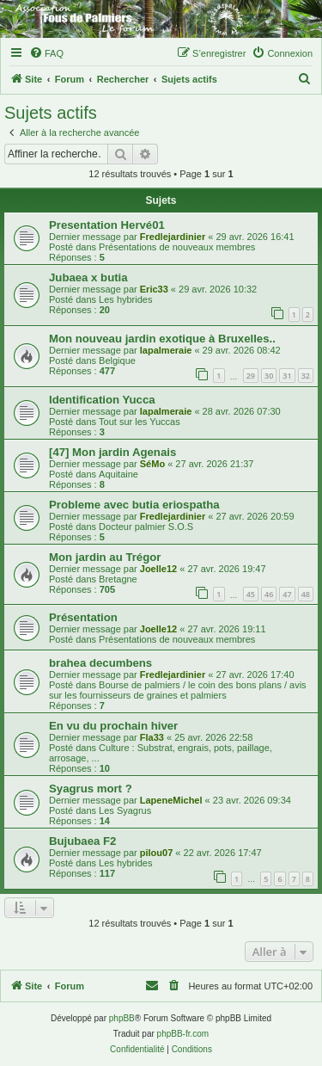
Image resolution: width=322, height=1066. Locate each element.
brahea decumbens (100, 662)
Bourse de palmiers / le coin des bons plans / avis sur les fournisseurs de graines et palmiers (178, 690)
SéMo (152, 464)
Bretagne (118, 579)
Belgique (117, 360)
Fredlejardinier (172, 236)
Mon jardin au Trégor (105, 557)
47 (287, 594)
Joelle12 (158, 569)
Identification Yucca (102, 399)
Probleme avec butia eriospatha (134, 504)
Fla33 (152, 737)
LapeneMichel (171, 800)
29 (250, 375)
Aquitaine (118, 474)
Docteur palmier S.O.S (146, 526)
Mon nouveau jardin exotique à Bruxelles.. (162, 338)
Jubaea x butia (88, 277)
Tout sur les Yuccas (139, 421)
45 (250, 594)
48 (305, 594)
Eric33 (154, 289)
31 (287, 375)
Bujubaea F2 (82, 841)
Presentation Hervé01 (107, 225)
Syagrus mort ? (90, 788)
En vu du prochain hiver (113, 725)
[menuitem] (46, 53)
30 (268, 375)
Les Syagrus (125, 810)
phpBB (122, 1018)
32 (305, 375)
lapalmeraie (166, 350)
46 (268, 594)
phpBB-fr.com (183, 1033)
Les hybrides (125, 299)
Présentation (83, 617)
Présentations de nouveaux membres (177, 247)
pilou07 (156, 852)
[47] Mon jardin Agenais (112, 452)
